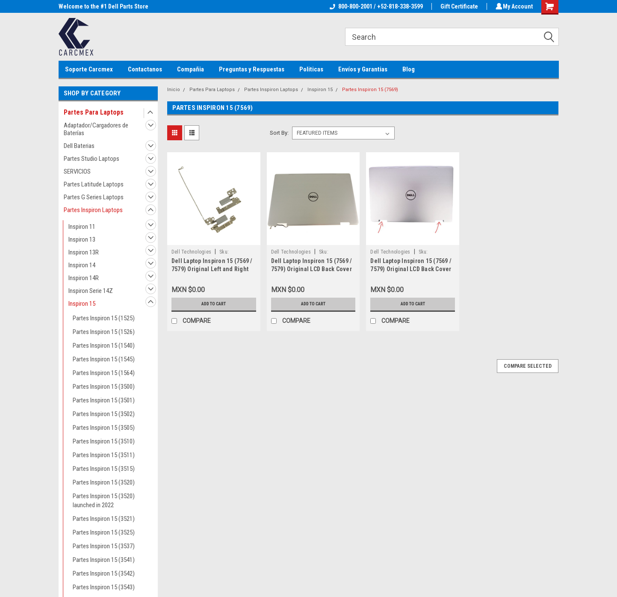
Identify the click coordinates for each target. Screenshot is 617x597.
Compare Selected (528, 366)
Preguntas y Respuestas (251, 69)
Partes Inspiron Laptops (93, 210)
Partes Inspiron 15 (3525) (104, 532)
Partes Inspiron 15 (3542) (104, 573)
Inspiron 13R (83, 252)
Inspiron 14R (83, 278)
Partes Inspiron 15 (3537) (104, 546)
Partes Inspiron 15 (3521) (104, 519)
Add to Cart (213, 304)
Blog (408, 69)
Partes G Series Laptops (94, 197)
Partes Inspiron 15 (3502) (104, 414)
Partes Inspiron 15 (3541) (104, 560)
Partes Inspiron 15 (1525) (104, 318)
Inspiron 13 (81, 239)
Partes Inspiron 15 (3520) (104, 482)
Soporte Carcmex (89, 69)
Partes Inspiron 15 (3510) (104, 441)
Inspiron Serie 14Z (90, 291)
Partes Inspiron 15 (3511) (104, 455)
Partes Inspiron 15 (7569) (370, 89)
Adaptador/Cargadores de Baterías (96, 129)
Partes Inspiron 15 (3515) (104, 469)
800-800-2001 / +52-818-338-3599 (375, 6)
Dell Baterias (79, 146)
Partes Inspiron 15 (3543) (104, 587)
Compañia (190, 69)
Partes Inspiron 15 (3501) (104, 400)
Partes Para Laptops (94, 112)
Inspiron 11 (81, 227)
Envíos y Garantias (362, 69)
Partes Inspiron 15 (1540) (104, 345)
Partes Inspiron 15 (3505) (104, 427)
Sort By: (279, 133)
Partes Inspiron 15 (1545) (104, 359)
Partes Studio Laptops (91, 159)
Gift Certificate (458, 6)
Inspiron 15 (81, 303)
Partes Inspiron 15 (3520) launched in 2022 (104, 500)
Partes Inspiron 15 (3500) (104, 386)
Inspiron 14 (81, 265)
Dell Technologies (191, 252)
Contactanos (145, 69)
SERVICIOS (77, 171)
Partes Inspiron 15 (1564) (104, 373)
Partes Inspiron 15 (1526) (104, 332)
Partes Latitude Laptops (94, 184)
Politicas (311, 69)
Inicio (173, 89)
